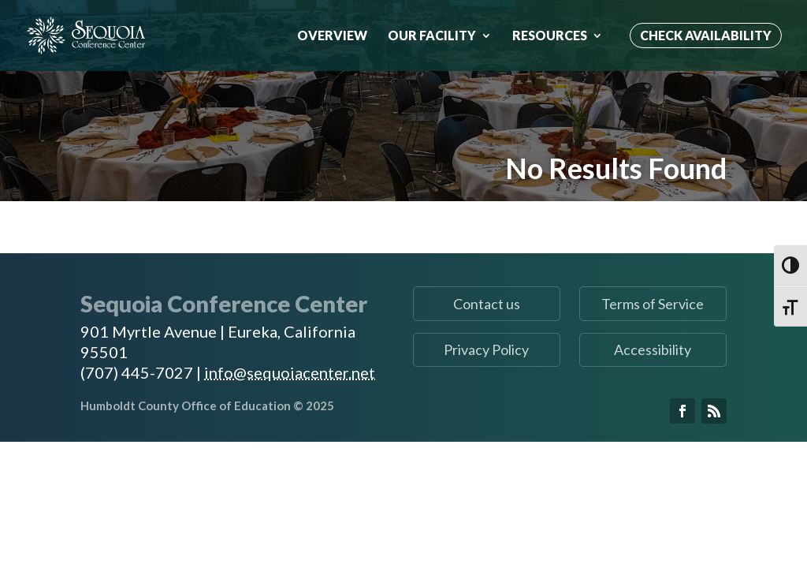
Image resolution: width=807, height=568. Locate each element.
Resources (549, 36)
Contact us (486, 303)
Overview (332, 36)
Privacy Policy (486, 349)
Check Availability (706, 35)
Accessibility (652, 349)
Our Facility (432, 36)
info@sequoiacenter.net (289, 372)
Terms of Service (652, 303)
